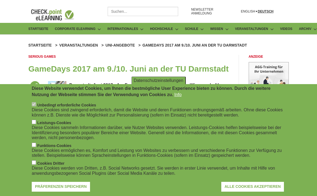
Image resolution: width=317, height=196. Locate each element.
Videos (286, 29)
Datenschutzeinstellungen (158, 82)
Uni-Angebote (120, 45)
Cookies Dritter (50, 165)
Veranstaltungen (78, 45)
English (248, 11)
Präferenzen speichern (61, 188)
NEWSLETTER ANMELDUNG (202, 11)
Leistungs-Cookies (54, 124)
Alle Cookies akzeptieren (253, 188)
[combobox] (143, 11)
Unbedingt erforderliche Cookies (66, 107)
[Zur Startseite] (56, 14)
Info (178, 96)
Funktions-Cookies (54, 147)
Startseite (38, 29)
